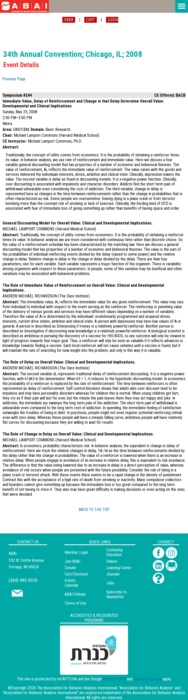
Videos (111, 561)
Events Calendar (71, 583)
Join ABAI (72, 561)
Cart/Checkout (76, 574)
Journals (113, 574)
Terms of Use (75, 603)
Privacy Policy (114, 679)
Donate (70, 567)
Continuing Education (114, 552)
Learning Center (119, 567)
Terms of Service (147, 679)
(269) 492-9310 (23, 580)
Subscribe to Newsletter (116, 594)
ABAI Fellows (75, 594)
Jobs (110, 583)
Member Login (76, 552)
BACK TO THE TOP (94, 509)
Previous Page (14, 79)
